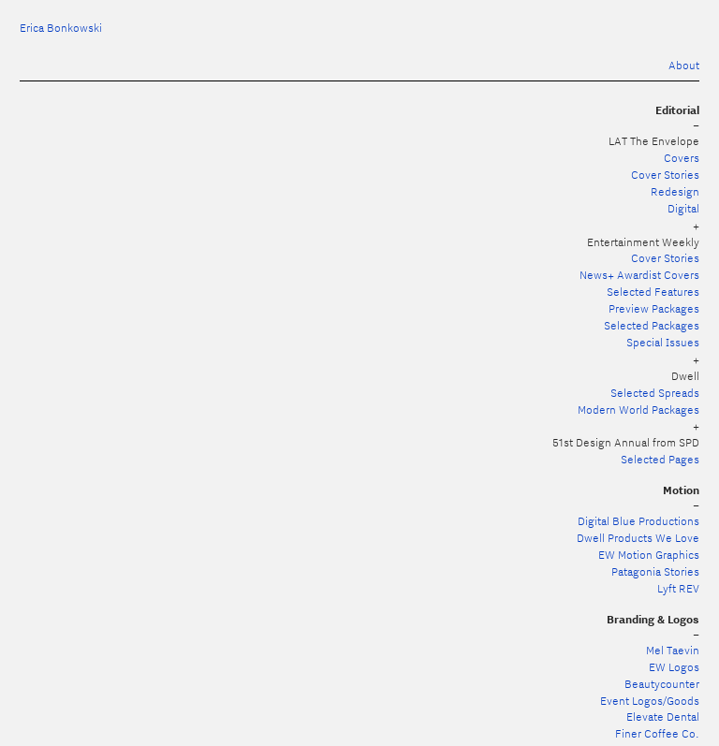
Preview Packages (654, 308)
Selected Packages (651, 325)
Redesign (675, 191)
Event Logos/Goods (649, 701)
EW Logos (674, 667)
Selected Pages (660, 459)
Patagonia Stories (655, 571)
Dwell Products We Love (638, 538)
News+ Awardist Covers (639, 275)
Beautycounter (661, 684)
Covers (681, 158)
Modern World (615, 409)
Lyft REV (678, 588)
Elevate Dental (662, 716)
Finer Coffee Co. (657, 733)
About (683, 65)
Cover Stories (665, 175)
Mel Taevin (672, 650)
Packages (675, 409)
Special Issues (662, 342)
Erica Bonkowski (61, 28)
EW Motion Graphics (648, 555)
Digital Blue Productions (638, 521)
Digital (683, 208)
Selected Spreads (654, 393)
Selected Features (653, 292)
